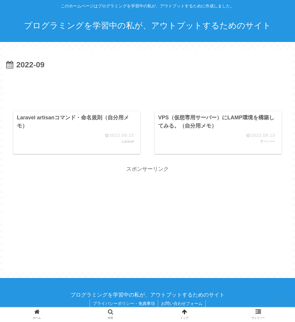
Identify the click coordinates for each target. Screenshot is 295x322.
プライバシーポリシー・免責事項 (124, 303)
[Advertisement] (147, 88)
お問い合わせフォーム (181, 303)
